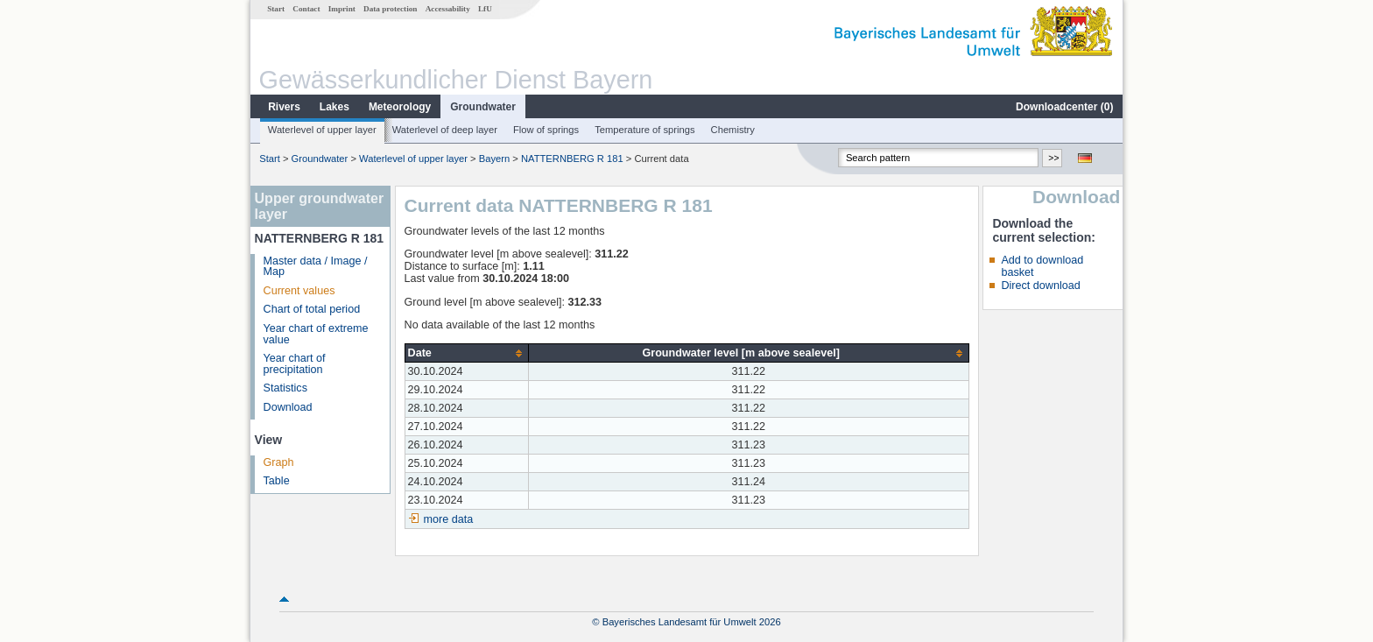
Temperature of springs (644, 129)
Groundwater (483, 107)
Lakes (334, 107)
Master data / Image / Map (316, 267)
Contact (306, 8)
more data (449, 519)
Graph (279, 462)
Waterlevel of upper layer (322, 129)
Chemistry (733, 129)
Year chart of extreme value (316, 334)
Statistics (285, 388)
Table (277, 481)
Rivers (284, 107)
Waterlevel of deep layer (444, 129)
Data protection (390, 8)
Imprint (342, 8)
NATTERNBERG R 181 (572, 158)
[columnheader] (466, 353)
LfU (485, 8)
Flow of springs (546, 129)
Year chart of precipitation (295, 364)
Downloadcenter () (1064, 107)
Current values (299, 291)
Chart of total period (312, 309)
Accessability (448, 8)
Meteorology (400, 107)
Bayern (494, 158)
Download (288, 407)
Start (276, 8)
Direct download (1040, 285)
